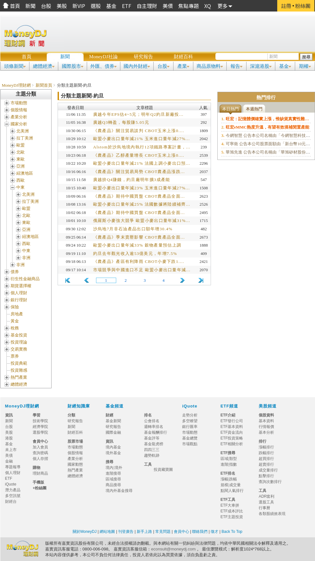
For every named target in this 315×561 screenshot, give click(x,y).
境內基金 (115, 447)
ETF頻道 (229, 406)
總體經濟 (19, 384)
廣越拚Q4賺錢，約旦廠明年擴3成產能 (131, 179)
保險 (15, 306)
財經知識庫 (79, 406)
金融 (9, 461)
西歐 (20, 180)
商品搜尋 (115, 485)
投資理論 (19, 342)
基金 (9, 444)
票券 (15, 356)
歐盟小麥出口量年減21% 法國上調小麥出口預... (141, 163)
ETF (8, 478)
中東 (20, 187)
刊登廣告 (125, 531)
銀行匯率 (190, 426)
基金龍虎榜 (155, 444)
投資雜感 (19, 370)
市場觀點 (190, 444)
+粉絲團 (39, 488)
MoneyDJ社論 (103, 56)
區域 (224, 458)
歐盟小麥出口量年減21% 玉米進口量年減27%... (141, 138)
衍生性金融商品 (25, 278)
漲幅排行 (266, 447)
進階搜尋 (113, 473)
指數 (233, 464)
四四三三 (151, 449)
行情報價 (266, 426)
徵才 (214, 531)
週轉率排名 (153, 426)
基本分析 (266, 432)
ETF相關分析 (232, 444)
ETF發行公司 (232, 421)
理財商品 (40, 473)
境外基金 (115, 453)
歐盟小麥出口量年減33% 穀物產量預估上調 (137, 245)
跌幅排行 (266, 453)
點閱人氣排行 (232, 490)
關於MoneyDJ (85, 531)
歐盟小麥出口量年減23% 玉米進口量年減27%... (141, 188)
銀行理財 (19, 299)
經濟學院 (40, 426)
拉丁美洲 (24, 138)
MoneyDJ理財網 (16, 85)
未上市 (11, 449)
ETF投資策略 (232, 438)
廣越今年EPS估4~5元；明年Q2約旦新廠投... (138, 114)
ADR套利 (266, 496)
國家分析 (19, 124)
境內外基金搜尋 (121, 490)
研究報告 (143, 56)
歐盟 (20, 145)
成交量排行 (268, 470)
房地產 (17, 314)
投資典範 (19, 363)
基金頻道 (115, 406)
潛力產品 (12, 490)
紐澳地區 (24, 173)
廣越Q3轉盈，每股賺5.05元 (121, 122)
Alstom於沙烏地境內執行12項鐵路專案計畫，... (141, 147)
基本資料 (266, 421)
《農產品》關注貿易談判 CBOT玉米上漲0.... (138, 130)
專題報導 (14, 467)
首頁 (26, 56)
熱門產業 (19, 377)
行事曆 (264, 508)
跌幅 (233, 479)
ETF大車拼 (230, 505)
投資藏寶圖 (163, 469)
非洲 (26, 257)
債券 (15, 271)
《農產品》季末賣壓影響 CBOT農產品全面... (139, 237)
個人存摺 (40, 458)
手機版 (38, 482)
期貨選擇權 (21, 285)
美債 (9, 455)
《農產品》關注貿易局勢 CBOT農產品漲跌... (139, 171)
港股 (9, 438)
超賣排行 (266, 464)
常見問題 (163, 531)
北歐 (20, 152)
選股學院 (40, 432)
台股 (9, 426)
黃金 (15, 321)
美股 (9, 432)
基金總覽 (190, 438)
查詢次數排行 (270, 481)
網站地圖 (107, 531)
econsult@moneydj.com (173, 549)
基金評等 (151, 438)
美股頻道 (268, 406)
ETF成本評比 (232, 511)
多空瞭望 (190, 421)
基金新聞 (115, 421)
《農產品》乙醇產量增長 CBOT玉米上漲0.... (138, 155)
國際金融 (115, 432)
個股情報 (19, 109)
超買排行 (266, 458)
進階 (224, 464)
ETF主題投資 (232, 517)
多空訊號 (14, 496)
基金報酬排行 (155, 432)
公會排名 (151, 421)
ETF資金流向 (232, 432)
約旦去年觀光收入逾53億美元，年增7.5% (135, 253)
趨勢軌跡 (151, 455)
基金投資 (19, 335)
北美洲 (22, 131)
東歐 (20, 159)
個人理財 (19, 292)
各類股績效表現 (272, 513)
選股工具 (266, 502)
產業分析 (19, 117)
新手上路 (144, 531)
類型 (233, 458)
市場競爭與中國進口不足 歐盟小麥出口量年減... (141, 269)
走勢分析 (190, 415)
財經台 (12, 501)
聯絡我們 (199, 531)
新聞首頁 (44, 85)
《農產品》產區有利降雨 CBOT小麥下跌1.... (138, 261)
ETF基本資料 (232, 426)
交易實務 (19, 349)
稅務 (15, 328)
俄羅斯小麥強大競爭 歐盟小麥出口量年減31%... (141, 220)
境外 (118, 467)
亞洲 (20, 166)
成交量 (235, 485)
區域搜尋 (113, 479)
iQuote (189, 406)
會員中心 (181, 531)
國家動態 (75, 464)
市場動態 (19, 102)
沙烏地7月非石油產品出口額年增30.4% (133, 228)
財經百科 (183, 56)
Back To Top (231, 531)
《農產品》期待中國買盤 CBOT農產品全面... (139, 196)
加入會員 (40, 447)
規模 (224, 485)
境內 (109, 467)
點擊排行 (266, 476)
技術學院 (40, 421)
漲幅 (224, 479)
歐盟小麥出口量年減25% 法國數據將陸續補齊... (141, 204)
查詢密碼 (40, 453)
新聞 (65, 56)
